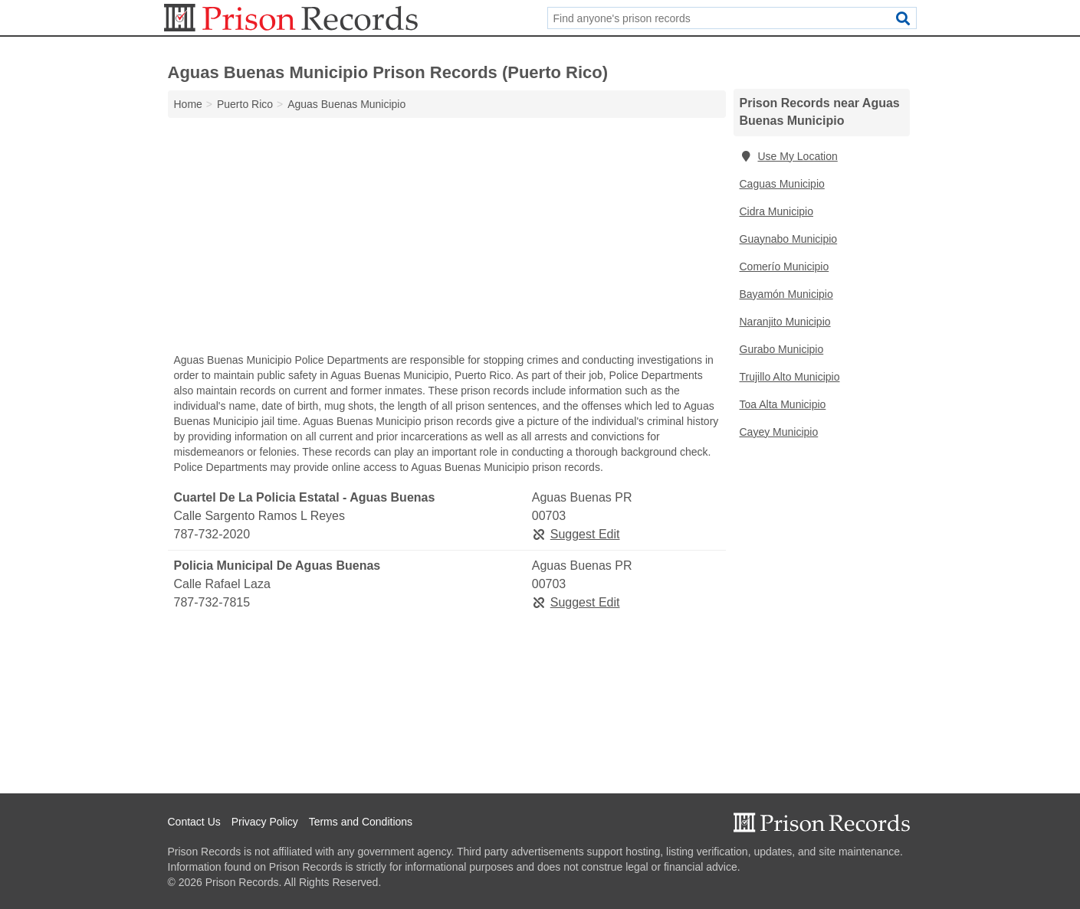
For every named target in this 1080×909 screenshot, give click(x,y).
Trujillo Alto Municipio (790, 377)
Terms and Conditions (360, 822)
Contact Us (194, 822)
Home (188, 104)
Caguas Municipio (782, 184)
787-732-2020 (212, 534)
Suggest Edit (576, 534)
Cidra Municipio (776, 211)
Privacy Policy (264, 822)
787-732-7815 (212, 602)
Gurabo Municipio (782, 349)
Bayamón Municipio (786, 294)
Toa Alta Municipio (783, 404)
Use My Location (789, 156)
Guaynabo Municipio (789, 239)
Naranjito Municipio (785, 322)
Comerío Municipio (784, 266)
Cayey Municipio (779, 432)
